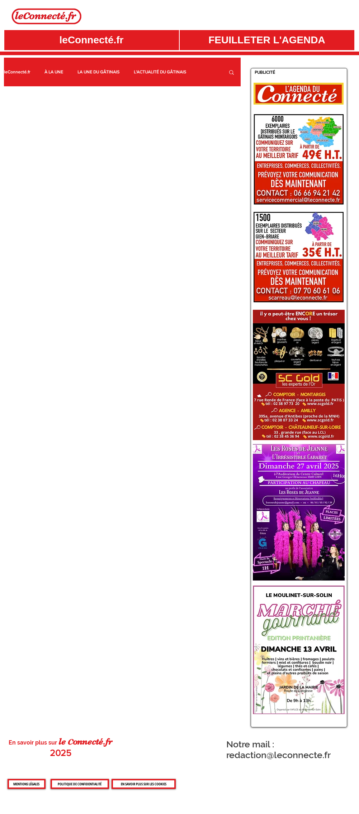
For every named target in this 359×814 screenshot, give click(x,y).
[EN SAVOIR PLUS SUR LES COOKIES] (144, 784)
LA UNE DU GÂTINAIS (98, 71)
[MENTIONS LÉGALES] (27, 784)
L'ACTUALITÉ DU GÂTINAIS (160, 71)
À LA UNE (53, 71)
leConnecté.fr (17, 71)
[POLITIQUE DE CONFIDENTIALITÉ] (80, 784)
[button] (267, 40)
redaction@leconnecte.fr (278, 755)
